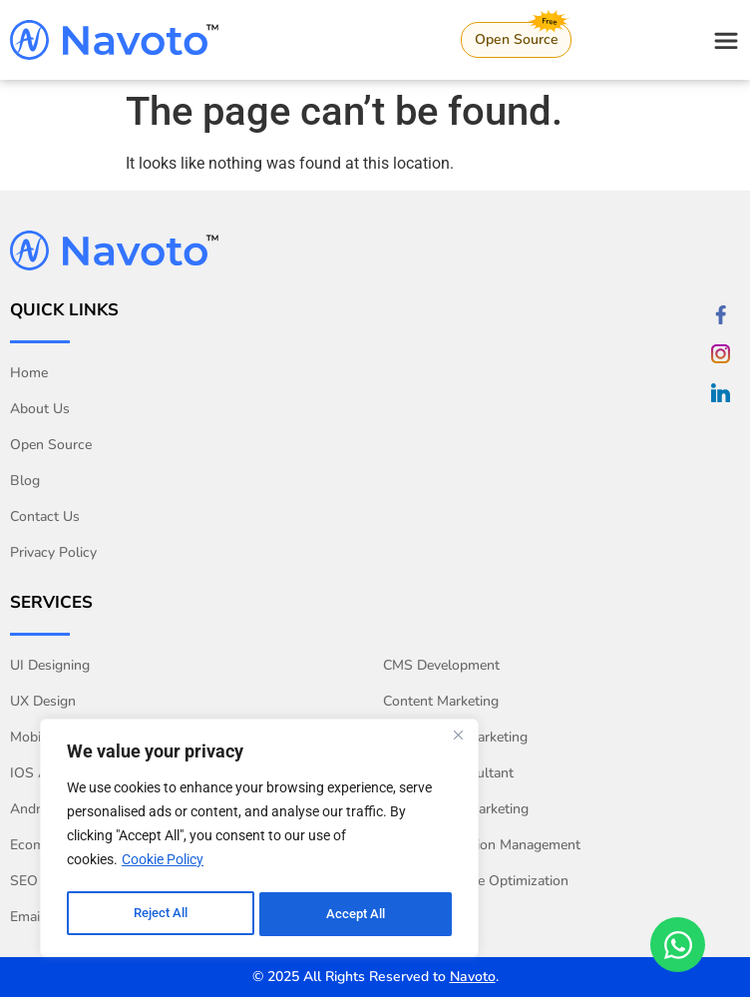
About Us (40, 408)
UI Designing (50, 665)
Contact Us (45, 516)
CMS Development (441, 665)
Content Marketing (441, 701)
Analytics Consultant (448, 772)
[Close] (458, 740)
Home (29, 372)
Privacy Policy (53, 552)
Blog (25, 480)
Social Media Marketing (455, 737)
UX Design (43, 701)
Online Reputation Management (481, 844)
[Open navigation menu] (726, 41)
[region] (259, 840)
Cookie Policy (162, 864)
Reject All (160, 914)
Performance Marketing (456, 808)
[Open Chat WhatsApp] (677, 944)
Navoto (473, 976)
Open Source (51, 444)
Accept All (357, 914)
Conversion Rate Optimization (475, 880)
